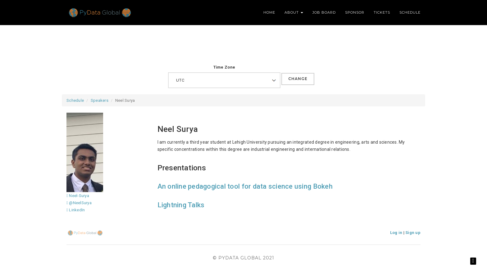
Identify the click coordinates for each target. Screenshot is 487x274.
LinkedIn (75, 210)
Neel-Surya (77, 195)
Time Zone (224, 67)
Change (297, 78)
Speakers (99, 100)
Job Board (324, 12)
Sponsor (354, 12)
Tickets (382, 12)
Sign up (413, 232)
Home (269, 12)
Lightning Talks (181, 205)
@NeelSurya (79, 202)
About (293, 12)
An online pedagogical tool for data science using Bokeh (245, 186)
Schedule (410, 12)
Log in (396, 232)
